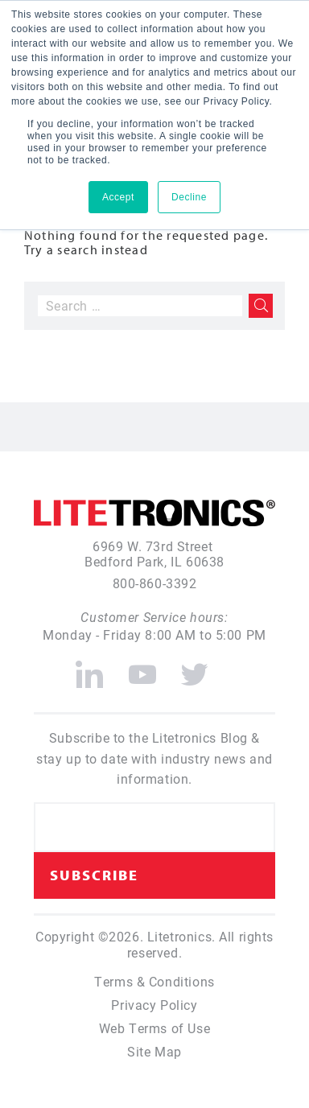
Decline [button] (189, 197)
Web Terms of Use (154, 1027)
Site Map (154, 1051)
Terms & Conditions (154, 981)
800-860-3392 (155, 583)
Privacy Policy (154, 1004)
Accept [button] (118, 197)
